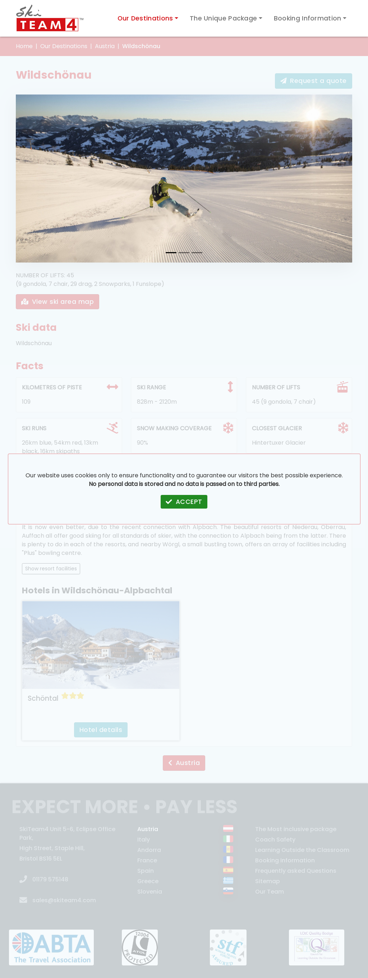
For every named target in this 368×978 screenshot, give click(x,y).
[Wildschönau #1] (171, 253)
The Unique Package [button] (223, 18)
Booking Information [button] (307, 18)
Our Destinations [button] (145, 18)
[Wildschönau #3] (197, 253)
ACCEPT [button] (184, 501)
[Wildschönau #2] (184, 253)
